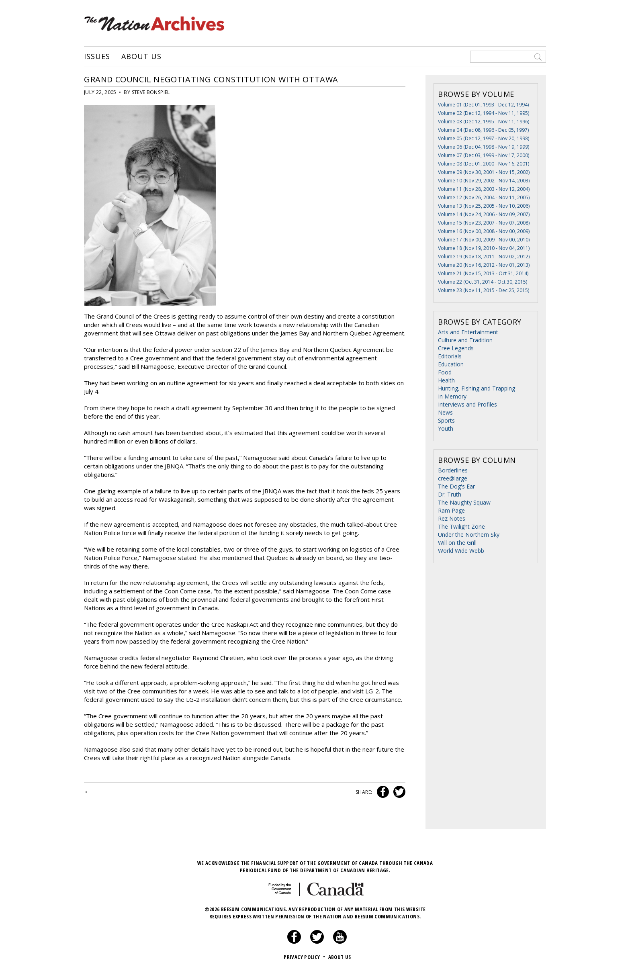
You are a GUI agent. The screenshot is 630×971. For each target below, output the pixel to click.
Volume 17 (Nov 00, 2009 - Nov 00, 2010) (484, 239)
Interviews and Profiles (467, 404)
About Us (141, 57)
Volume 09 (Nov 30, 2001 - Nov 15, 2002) (484, 172)
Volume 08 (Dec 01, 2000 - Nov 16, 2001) (483, 163)
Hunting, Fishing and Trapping (476, 388)
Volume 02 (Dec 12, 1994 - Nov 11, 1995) (483, 113)
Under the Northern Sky (468, 534)
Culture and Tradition (465, 340)
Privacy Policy (305, 957)
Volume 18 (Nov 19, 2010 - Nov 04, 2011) (484, 248)
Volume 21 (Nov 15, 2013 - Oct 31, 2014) (483, 273)
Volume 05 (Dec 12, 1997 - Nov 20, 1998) (483, 138)
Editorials (450, 356)
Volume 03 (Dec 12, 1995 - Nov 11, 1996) (483, 121)
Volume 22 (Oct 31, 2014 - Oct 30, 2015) (482, 281)
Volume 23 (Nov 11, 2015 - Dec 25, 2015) (483, 290)
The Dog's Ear (456, 486)
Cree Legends (456, 348)
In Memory (452, 396)
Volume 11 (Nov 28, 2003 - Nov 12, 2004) (484, 189)
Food (445, 372)
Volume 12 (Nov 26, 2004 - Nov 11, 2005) (484, 197)
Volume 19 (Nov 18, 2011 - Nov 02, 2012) (484, 256)
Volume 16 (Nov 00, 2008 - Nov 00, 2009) (484, 231)
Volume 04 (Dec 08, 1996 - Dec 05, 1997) (483, 130)
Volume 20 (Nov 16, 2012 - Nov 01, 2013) (484, 265)
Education (451, 364)
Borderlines (453, 470)
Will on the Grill (457, 542)
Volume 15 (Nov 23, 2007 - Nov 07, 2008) (484, 222)
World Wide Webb (461, 550)
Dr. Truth (449, 494)
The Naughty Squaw (464, 502)
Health (446, 380)
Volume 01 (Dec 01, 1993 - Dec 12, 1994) (483, 104)
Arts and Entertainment (468, 332)
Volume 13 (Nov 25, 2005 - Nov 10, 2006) (484, 205)
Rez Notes (451, 518)
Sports (446, 420)
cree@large (452, 478)
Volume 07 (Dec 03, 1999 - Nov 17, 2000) (483, 155)
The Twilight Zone (461, 526)
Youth (445, 428)
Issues (97, 57)
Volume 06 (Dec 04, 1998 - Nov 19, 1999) (483, 146)
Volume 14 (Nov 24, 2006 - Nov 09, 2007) (484, 214)
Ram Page (451, 510)
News (445, 412)
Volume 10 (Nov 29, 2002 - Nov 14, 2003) (484, 180)
